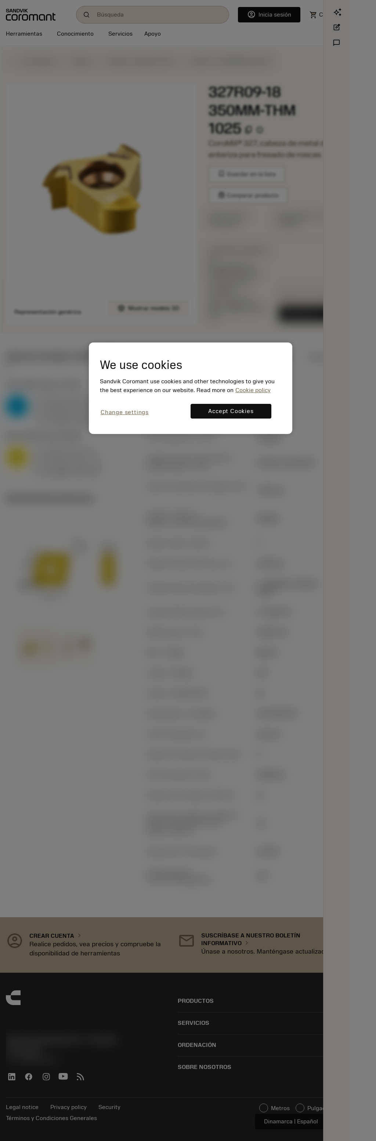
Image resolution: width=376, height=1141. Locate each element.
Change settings (125, 412)
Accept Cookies (230, 411)
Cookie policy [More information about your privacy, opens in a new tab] (253, 390)
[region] (190, 388)
